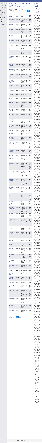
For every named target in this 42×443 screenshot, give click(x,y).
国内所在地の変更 (3, 13)
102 (20, 317)
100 (14, 317)
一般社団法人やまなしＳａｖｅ (12, 220)
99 (11, 317)
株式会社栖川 (12, 40)
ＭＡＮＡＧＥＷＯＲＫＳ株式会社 (12, 181)
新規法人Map (3, 7)
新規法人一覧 (3, 5)
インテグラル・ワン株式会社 (12, 47)
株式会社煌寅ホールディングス (12, 203)
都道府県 (11, 9)
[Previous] (10, 317)
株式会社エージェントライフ (12, 116)
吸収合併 (2, 19)
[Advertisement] (5, 31)
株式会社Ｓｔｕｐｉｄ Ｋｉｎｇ (12, 65)
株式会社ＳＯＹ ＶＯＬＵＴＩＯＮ (12, 249)
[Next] (25, 317)
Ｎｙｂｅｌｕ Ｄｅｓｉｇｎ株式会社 (12, 132)
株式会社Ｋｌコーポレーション (12, 208)
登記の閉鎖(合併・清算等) (3, 16)
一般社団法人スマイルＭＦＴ (12, 144)
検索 (28, 11)
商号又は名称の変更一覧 (3, 9)
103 (23, 317)
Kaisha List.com (21, 1)
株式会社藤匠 (12, 19)
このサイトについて (3, 22)
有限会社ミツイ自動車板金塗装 (12, 81)
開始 (16, 9)
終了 (22, 9)
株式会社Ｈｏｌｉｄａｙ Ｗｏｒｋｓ (12, 157)
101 (17, 317)
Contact (2, 24)
